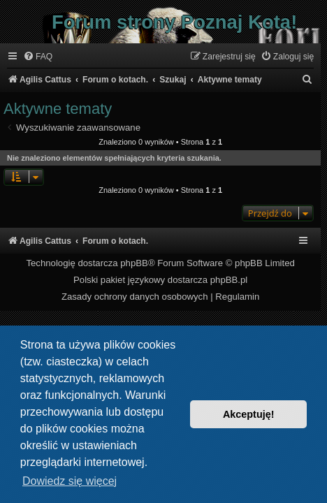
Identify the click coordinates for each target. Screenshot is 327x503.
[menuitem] (37, 57)
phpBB (134, 263)
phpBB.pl (229, 280)
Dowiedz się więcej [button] (69, 481)
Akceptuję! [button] (249, 414)
